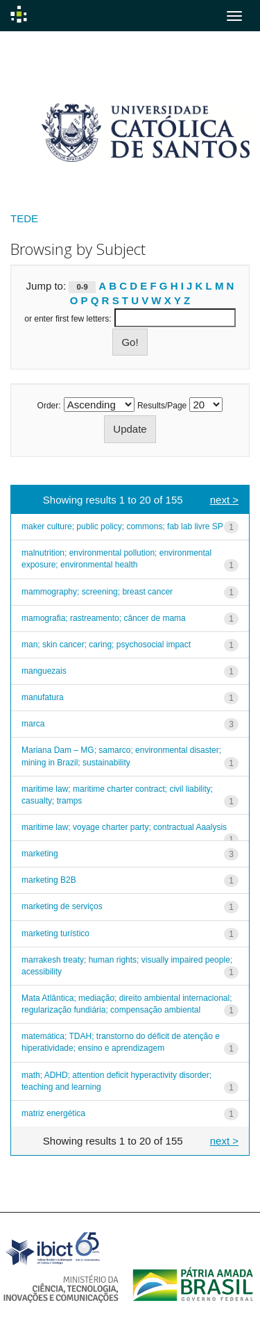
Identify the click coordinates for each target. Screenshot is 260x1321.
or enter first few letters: (67, 319)
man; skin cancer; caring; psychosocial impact (106, 644)
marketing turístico (55, 933)
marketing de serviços (62, 906)
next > (224, 500)
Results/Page (162, 405)
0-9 (82, 287)
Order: (49, 405)
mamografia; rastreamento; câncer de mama (103, 618)
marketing (39, 853)
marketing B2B (48, 880)
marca (32, 724)
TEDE (24, 218)
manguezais (44, 671)
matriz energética (53, 1113)
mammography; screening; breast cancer (97, 592)
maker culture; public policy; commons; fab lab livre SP (122, 526)
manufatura (42, 697)
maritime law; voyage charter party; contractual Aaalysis (124, 827)
